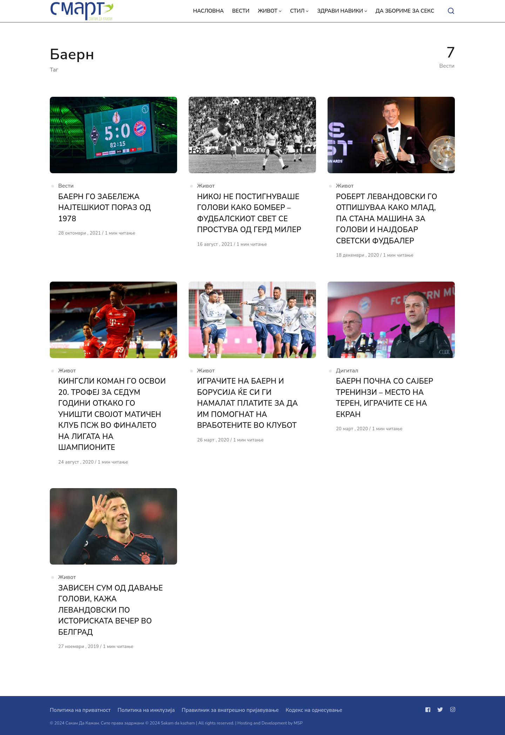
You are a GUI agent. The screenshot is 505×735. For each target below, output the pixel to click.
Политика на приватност (80, 710)
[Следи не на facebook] (429, 710)
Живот (206, 186)
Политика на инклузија (146, 710)
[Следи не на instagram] (451, 710)
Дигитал (347, 371)
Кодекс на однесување (313, 710)
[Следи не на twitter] (440, 710)
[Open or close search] (451, 11)
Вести (66, 186)
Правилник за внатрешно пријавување (230, 710)
